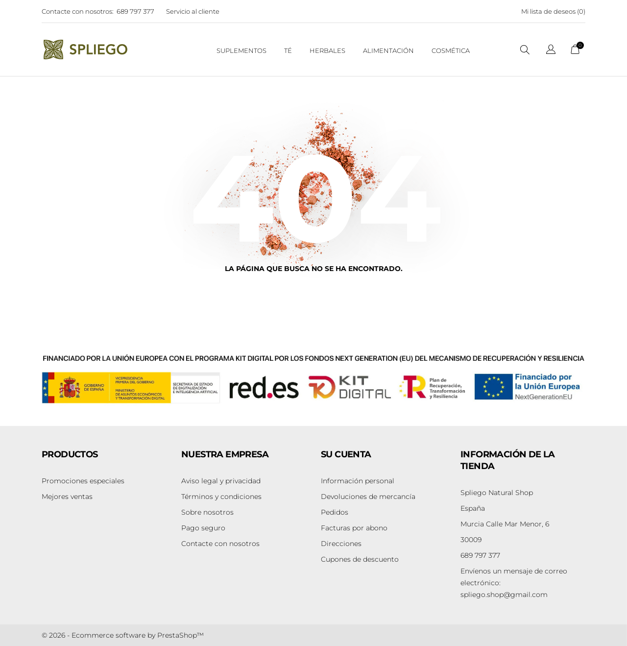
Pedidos (334, 512)
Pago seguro (203, 527)
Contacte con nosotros (220, 543)
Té (288, 50)
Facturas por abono (354, 527)
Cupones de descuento (360, 559)
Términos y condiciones (221, 496)
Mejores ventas (67, 496)
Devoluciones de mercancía (368, 496)
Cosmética (451, 50)
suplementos (241, 50)
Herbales (327, 50)
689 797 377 (135, 11)
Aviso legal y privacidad (221, 480)
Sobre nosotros (207, 512)
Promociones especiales (83, 480)
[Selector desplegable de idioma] (550, 50)
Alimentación (388, 50)
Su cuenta (346, 454)
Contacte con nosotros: (78, 11)
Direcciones (341, 543)
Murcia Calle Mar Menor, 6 (504, 524)
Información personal (357, 480)
